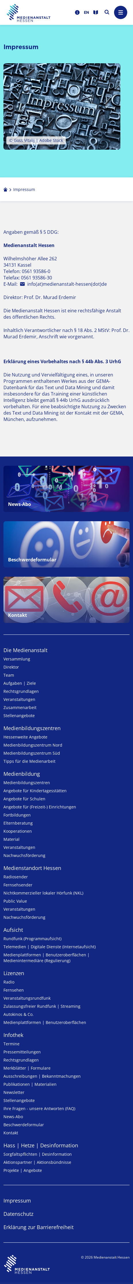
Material (11, 839)
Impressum (17, 1200)
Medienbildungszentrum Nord (32, 745)
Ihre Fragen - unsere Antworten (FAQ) (39, 1108)
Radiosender (15, 876)
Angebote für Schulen (24, 798)
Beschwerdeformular (23, 1124)
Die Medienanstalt (25, 650)
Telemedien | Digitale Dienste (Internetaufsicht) (49, 946)
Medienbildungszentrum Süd (31, 753)
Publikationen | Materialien (30, 1084)
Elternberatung (18, 823)
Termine (11, 1044)
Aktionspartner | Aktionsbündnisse (37, 1162)
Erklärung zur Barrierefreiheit (38, 1227)
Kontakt (10, 1132)
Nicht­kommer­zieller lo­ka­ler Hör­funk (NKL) (43, 893)
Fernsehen (13, 990)
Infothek (13, 1034)
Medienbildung (21, 773)
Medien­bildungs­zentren (32, 728)
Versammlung (16, 659)
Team (8, 675)
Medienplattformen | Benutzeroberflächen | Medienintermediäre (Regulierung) (46, 957)
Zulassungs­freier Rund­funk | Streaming (41, 1006)
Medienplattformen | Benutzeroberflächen (44, 1022)
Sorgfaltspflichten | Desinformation (37, 1154)
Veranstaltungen (19, 699)
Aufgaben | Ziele (19, 683)
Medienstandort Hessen (32, 867)
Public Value (15, 901)
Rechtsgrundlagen (21, 691)
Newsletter (13, 1092)
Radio (8, 982)
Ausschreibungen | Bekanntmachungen (42, 1076)
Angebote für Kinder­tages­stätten (35, 790)
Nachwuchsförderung (24, 855)
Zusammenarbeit (19, 707)
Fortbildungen (17, 815)
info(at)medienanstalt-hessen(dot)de (67, 284)
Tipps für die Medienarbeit (29, 761)
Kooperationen (17, 831)
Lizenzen (13, 973)
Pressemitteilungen (22, 1052)
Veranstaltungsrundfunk (27, 998)
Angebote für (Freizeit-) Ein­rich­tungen (39, 807)
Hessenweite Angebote (25, 737)
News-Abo (13, 1116)
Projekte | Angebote (22, 1170)
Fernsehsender (17, 885)
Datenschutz (18, 1213)
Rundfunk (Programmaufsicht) (32, 938)
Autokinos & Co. (18, 1014)
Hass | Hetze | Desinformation (40, 1145)
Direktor (11, 667)
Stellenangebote (19, 715)
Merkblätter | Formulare (27, 1068)
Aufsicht (13, 929)
